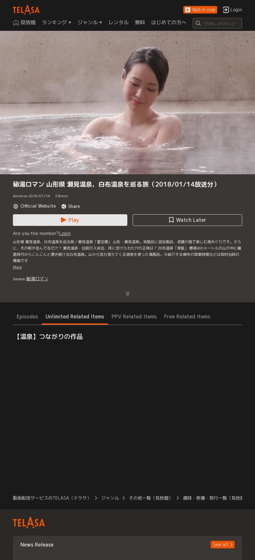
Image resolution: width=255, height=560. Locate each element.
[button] (200, 10)
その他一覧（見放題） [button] (151, 498)
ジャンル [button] (110, 498)
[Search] (217, 23)
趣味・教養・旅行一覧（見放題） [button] (216, 498)
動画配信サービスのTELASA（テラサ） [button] (52, 498)
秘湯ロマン (37, 279)
